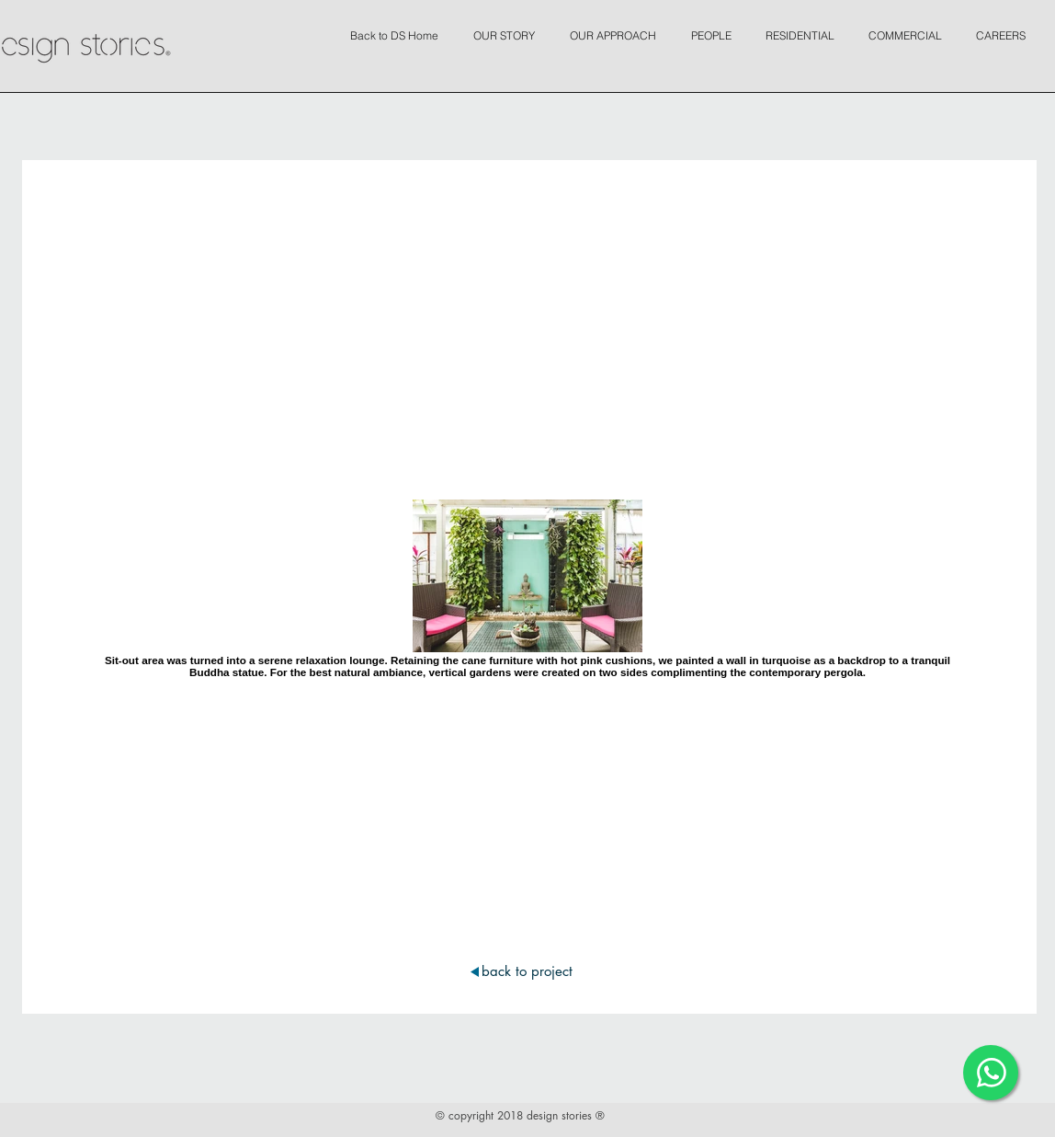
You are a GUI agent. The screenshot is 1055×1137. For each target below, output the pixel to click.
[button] (508, 27)
